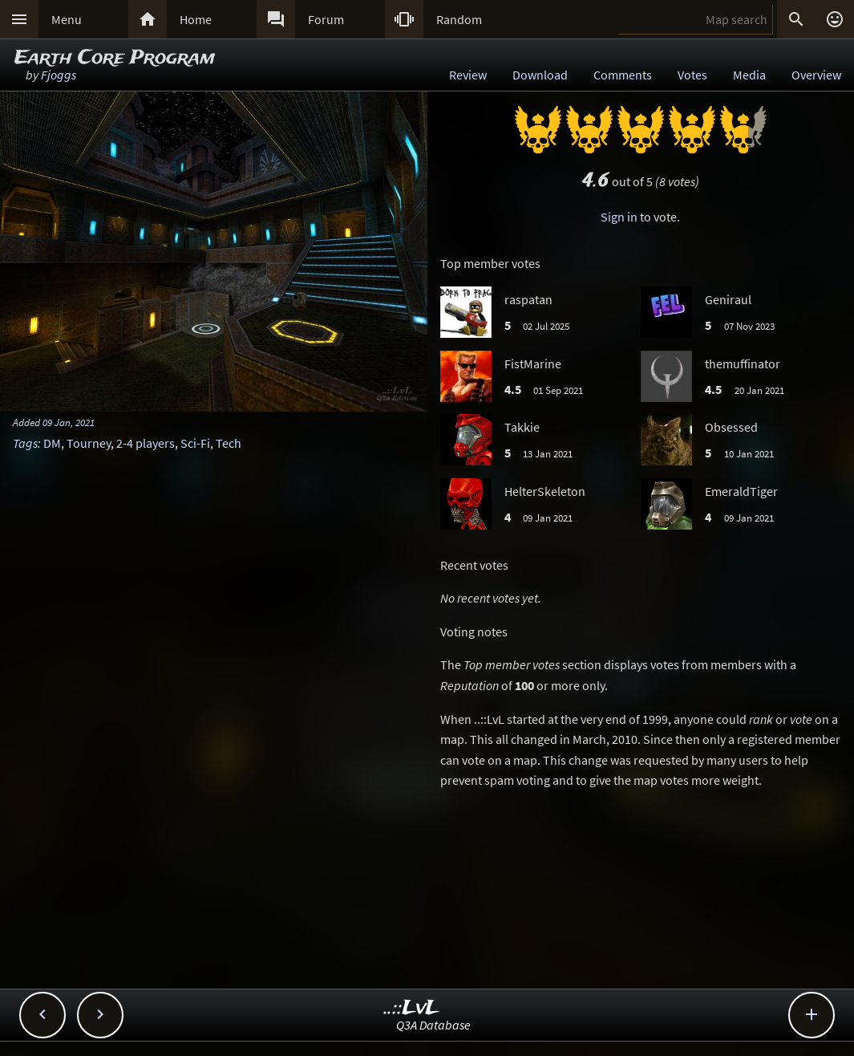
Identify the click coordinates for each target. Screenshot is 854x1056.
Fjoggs (58, 75)
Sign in (619, 217)
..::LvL (412, 1008)
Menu (66, 19)
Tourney (89, 443)
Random (459, 19)
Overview (816, 75)
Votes (692, 75)
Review (468, 75)
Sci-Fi (195, 443)
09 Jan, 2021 (68, 422)
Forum (326, 19)
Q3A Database (433, 1025)
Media (749, 75)
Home (196, 19)
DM (52, 443)
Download (540, 75)
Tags (25, 443)
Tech (228, 443)
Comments (622, 75)
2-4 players (145, 443)
